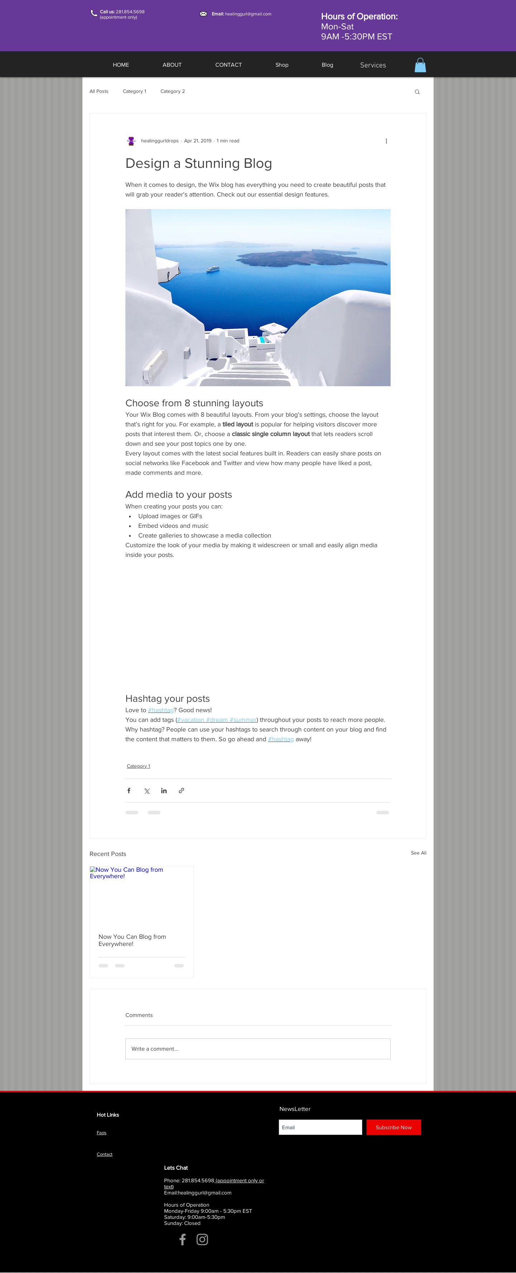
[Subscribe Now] (394, 1127)
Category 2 (173, 91)
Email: (218, 13)
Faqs (101, 1132)
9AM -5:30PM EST (356, 36)
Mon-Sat (337, 26)
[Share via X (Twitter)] (146, 790)
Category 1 (134, 91)
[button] (420, 65)
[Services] (373, 65)
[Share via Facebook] (128, 790)
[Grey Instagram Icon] (202, 1239)
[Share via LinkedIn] (164, 790)
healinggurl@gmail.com (248, 13)
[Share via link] (181, 790)
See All (418, 853)
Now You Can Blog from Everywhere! (132, 940)
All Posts (99, 91)
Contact (105, 1154)
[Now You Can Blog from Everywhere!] (142, 895)
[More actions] (386, 140)
